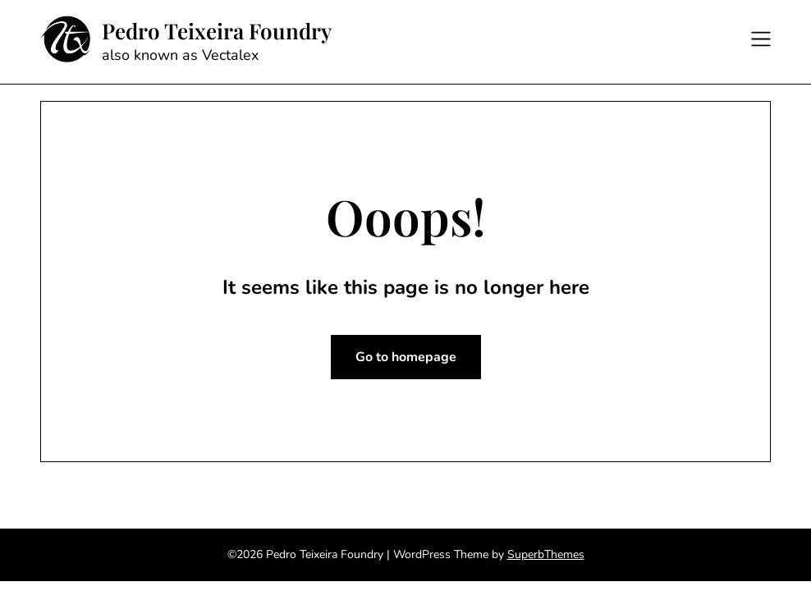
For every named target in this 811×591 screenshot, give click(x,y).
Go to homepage (405, 357)
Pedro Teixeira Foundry (217, 31)
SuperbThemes (545, 554)
